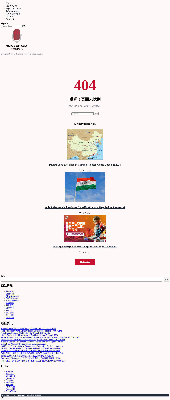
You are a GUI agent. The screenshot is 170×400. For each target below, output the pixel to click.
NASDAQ (10, 374)
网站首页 (10, 291)
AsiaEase (10, 382)
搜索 (3, 276)
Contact (10, 19)
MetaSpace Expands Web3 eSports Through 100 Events (85, 246)
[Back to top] (2, 397)
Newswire (10, 378)
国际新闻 (10, 308)
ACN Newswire (13, 11)
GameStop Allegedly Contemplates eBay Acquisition (23, 344)
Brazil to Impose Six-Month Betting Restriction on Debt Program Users (31, 348)
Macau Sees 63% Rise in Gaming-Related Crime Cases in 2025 (85, 164)
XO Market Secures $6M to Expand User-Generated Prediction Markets (32, 346)
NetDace (9, 385)
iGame (9, 16)
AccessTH (10, 389)
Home (9, 3)
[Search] (24, 26)
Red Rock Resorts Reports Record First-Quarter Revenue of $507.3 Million (33, 340)
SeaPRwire (11, 6)
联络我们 (10, 313)
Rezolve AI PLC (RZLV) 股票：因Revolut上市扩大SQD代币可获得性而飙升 (33, 361)
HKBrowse (10, 387)
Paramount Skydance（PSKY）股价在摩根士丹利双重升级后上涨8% (31, 358)
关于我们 (10, 315)
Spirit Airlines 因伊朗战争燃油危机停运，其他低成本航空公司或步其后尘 (32, 353)
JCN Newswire (13, 14)
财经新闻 (10, 303)
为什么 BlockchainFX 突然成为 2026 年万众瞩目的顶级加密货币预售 (30, 351)
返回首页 (85, 262)
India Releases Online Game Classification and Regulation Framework (85, 207)
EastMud (9, 380)
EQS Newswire (13, 8)
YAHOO (9, 372)
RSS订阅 (10, 318)
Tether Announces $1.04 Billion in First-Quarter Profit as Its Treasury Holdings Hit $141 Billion (41, 337)
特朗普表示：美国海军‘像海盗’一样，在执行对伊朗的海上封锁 (27, 356)
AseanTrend (11, 391)
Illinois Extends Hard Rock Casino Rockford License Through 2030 (29, 335)
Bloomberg (10, 376)
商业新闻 (10, 305)
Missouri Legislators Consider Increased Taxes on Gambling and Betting (32, 342)
